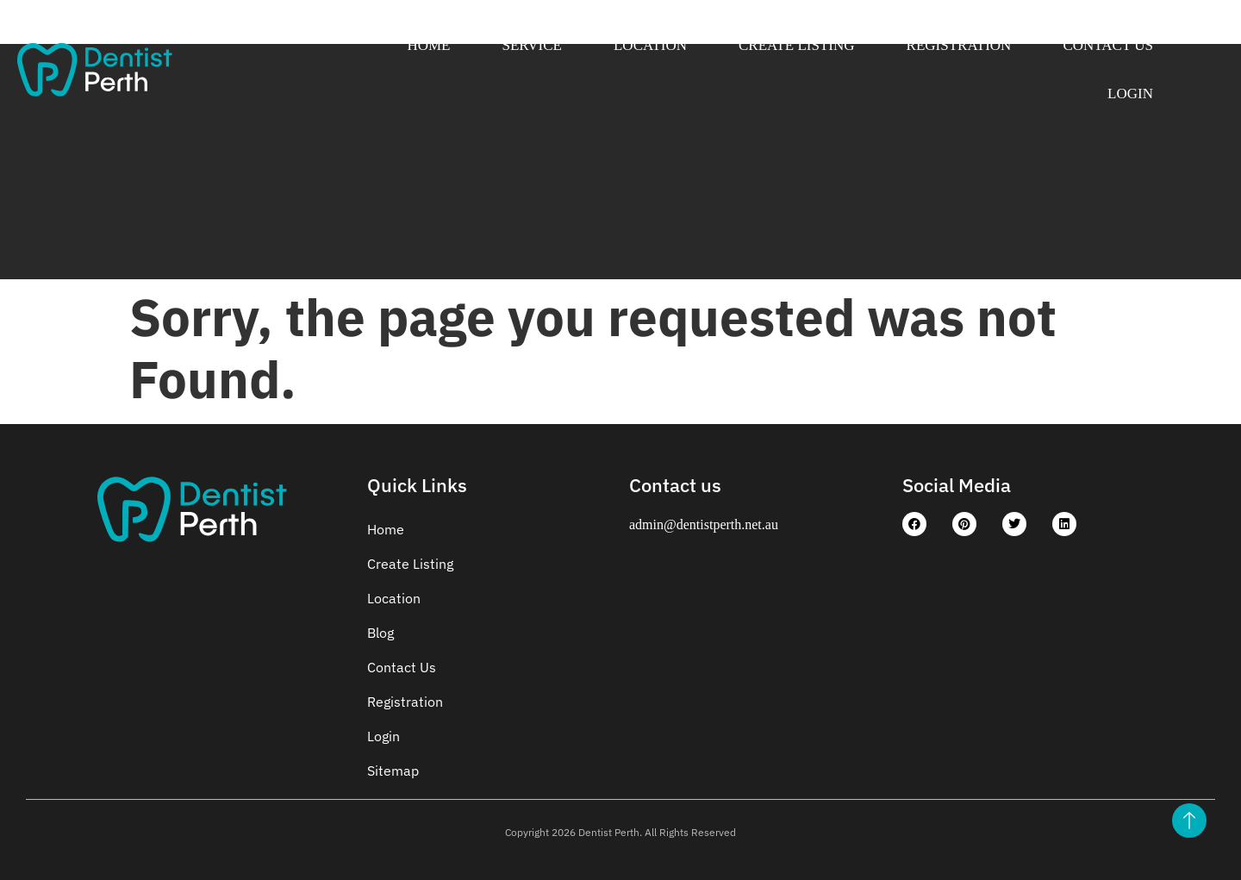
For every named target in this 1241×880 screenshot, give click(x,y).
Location (650, 45)
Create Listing (797, 45)
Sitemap (393, 770)
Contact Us (1108, 45)
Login (1130, 93)
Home (428, 45)
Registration (959, 45)
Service (532, 45)
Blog (380, 632)
